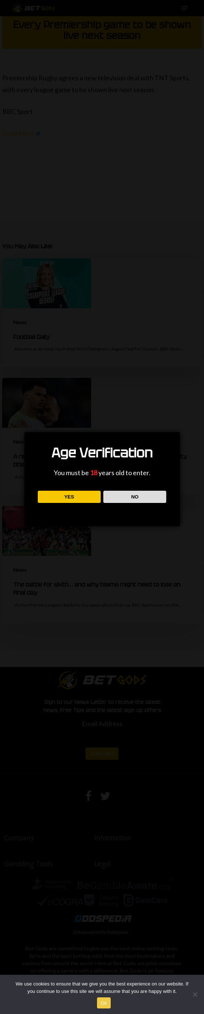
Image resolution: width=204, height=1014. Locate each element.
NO (134, 497)
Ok (104, 1003)
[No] (194, 994)
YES (69, 497)
